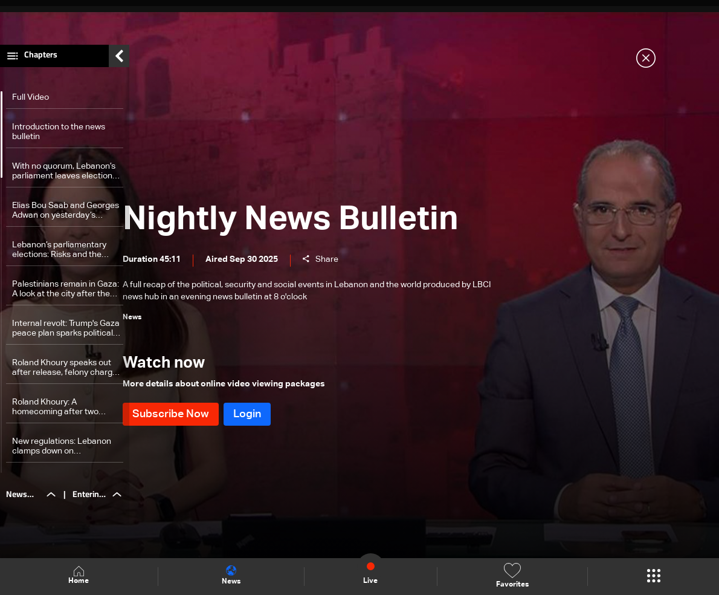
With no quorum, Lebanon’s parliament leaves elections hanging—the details (64, 178)
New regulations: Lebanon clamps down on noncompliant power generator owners (61, 453)
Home (78, 576)
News (231, 575)
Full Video (30, 104)
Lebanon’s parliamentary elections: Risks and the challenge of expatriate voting (59, 256)
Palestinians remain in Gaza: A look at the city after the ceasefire (65, 296)
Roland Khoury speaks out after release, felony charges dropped (66, 374)
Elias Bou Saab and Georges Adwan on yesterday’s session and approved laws (65, 217)
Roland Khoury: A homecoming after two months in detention (55, 414)
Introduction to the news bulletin (58, 138)
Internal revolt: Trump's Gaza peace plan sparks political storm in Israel (66, 335)
